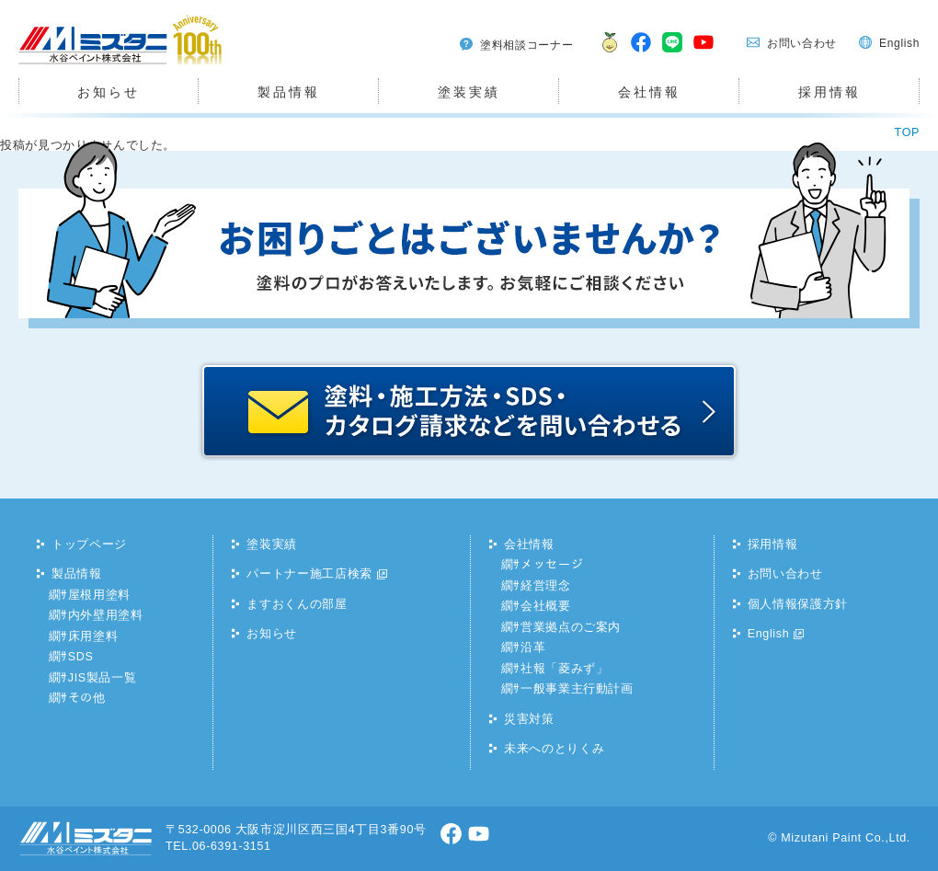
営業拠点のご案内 (570, 627)
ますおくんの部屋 (296, 604)
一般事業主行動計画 (577, 688)
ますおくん (606, 53)
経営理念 (545, 585)
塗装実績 (468, 92)
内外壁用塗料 (105, 615)
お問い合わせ (802, 43)
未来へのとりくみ (554, 748)
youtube (704, 53)
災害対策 (529, 719)
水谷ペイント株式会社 (81, 63)
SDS (81, 656)
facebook (642, 53)
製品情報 (288, 92)
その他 (87, 698)
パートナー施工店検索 (309, 573)
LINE (673, 53)
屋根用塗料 (99, 595)
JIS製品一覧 (102, 677)
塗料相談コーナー (526, 45)
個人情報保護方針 (798, 604)
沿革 (532, 647)
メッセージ (551, 564)
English (899, 43)
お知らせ (108, 92)
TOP (907, 132)
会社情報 (649, 92)
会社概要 (545, 606)
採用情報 (829, 92)
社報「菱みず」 (564, 668)
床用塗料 (93, 636)
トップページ (89, 544)
